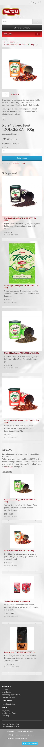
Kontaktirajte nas (8, 704)
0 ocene (16, 164)
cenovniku (8, 467)
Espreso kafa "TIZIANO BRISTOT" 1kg (19, 652)
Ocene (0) (15, 94)
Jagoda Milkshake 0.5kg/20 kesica (17, 601)
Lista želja (6, 716)
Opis (5, 94)
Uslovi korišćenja (8, 697)
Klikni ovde (10, 738)
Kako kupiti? (6, 692)
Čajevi (12, 42)
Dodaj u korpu (22, 158)
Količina (5, 147)
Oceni (23, 164)
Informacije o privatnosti (11, 695)
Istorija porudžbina (9, 713)
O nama (5, 690)
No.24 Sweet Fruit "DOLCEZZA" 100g (19, 44)
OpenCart (15, 724)
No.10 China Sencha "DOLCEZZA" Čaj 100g (21, 353)
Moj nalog (6, 711)
